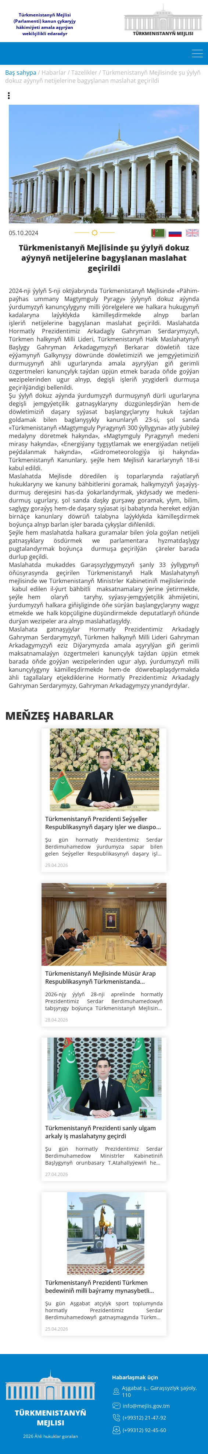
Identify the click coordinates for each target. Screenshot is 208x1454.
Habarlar (54, 72)
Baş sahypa (20, 72)
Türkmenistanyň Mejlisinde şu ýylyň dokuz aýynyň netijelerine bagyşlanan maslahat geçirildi (103, 76)
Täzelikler (84, 72)
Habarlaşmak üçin (135, 1377)
